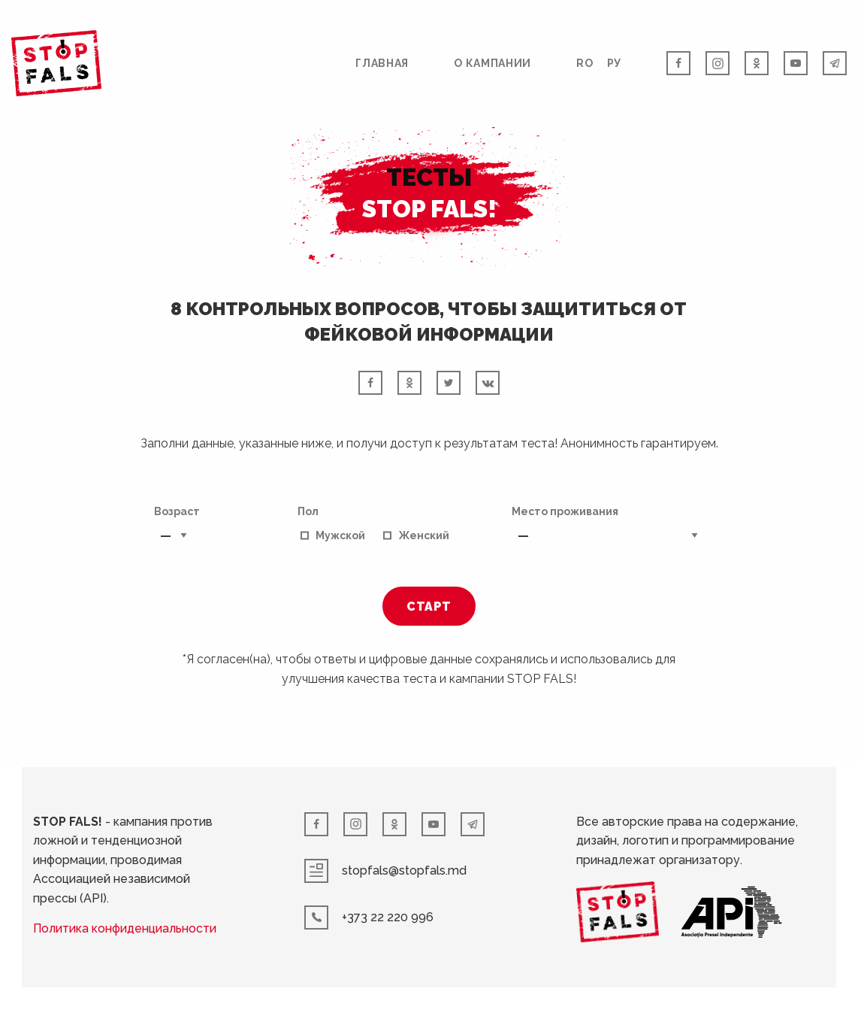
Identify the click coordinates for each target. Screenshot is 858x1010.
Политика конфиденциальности (125, 929)
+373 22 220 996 (369, 917)
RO (584, 63)
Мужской (340, 535)
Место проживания (608, 527)
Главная (382, 63)
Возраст (177, 527)
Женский (423, 535)
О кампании (492, 63)
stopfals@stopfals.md (386, 871)
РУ (614, 63)
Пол (308, 511)
